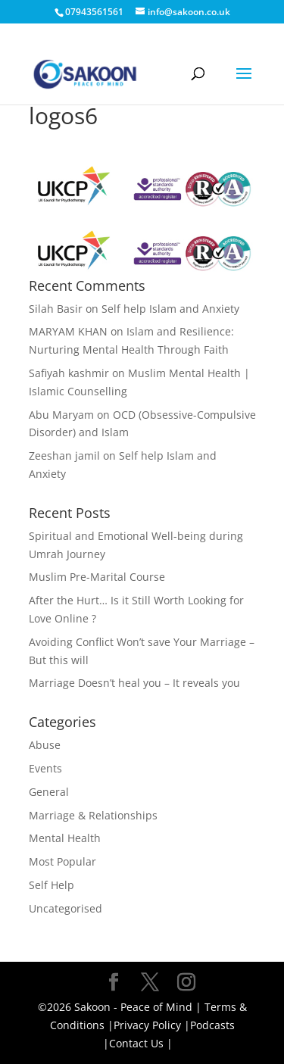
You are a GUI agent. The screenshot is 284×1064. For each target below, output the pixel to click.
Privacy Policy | (152, 1025)
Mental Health (65, 838)
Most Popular (62, 861)
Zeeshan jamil (64, 455)
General (49, 792)
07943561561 (94, 11)
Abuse (45, 745)
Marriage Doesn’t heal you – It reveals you (134, 683)
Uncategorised (65, 908)
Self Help (51, 885)
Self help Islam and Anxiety (170, 308)
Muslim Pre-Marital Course (97, 576)
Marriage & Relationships (93, 815)
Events (45, 768)
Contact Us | (141, 1043)
